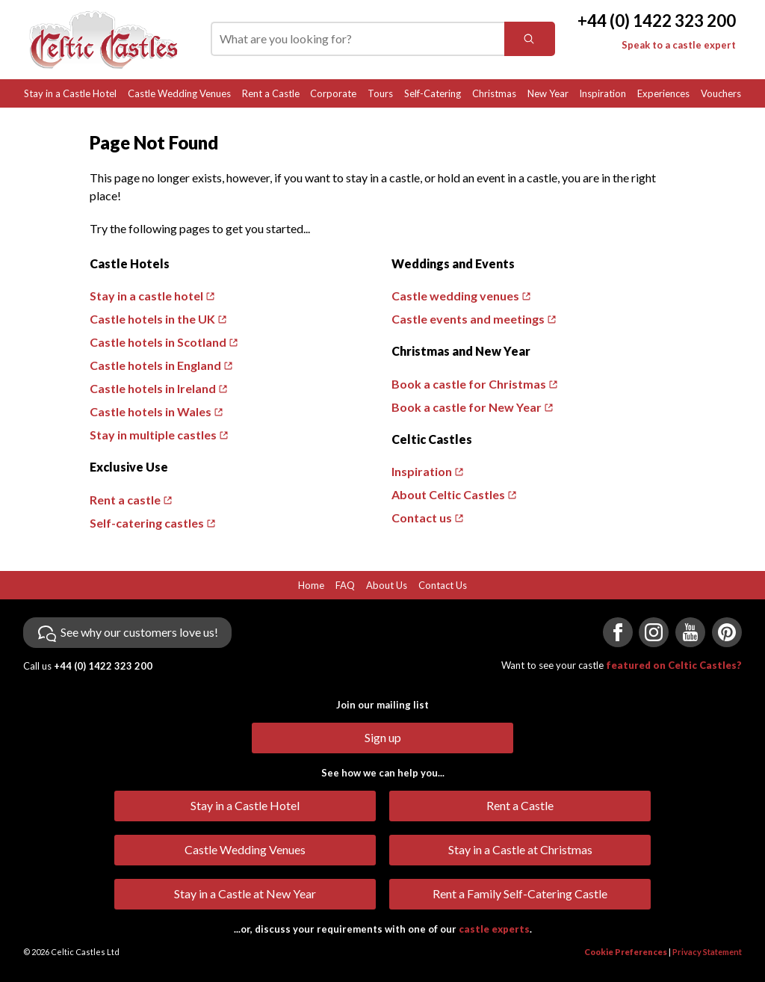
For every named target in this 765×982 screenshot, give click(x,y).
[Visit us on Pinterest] (727, 632)
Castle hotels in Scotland (158, 342)
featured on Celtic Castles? (674, 665)
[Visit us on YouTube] (690, 632)
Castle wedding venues (455, 295)
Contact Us (442, 585)
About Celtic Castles (448, 494)
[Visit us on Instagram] (654, 632)
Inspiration (602, 93)
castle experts (494, 929)
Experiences (663, 93)
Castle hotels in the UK (152, 319)
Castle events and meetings (468, 319)
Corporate (333, 93)
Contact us (421, 517)
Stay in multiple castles (153, 434)
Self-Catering (432, 93)
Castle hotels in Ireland (153, 388)
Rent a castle (125, 499)
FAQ (345, 585)
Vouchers (721, 93)
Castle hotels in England (155, 365)
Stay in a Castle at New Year (245, 893)
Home (311, 585)
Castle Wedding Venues (179, 93)
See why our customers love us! (139, 632)
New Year (548, 93)
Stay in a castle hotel (146, 295)
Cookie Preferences (625, 952)
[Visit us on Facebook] (618, 632)
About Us (386, 585)
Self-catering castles (147, 523)
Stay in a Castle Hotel (70, 93)
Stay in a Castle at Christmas (520, 849)
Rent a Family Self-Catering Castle (520, 893)
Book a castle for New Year (466, 407)
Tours (380, 93)
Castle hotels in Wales (150, 411)
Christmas (494, 93)
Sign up (383, 737)
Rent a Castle (271, 93)
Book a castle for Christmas (468, 384)
